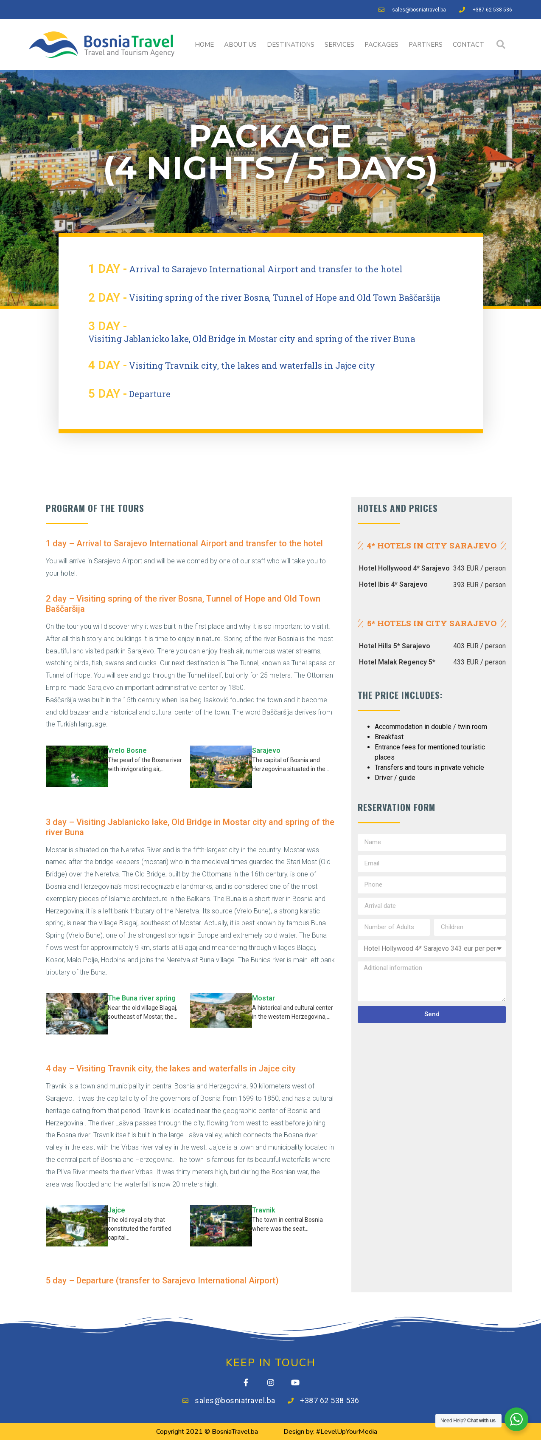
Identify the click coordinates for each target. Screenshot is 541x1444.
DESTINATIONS (290, 44)
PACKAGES (381, 44)
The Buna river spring (142, 998)
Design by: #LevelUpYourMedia (330, 1435)
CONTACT (468, 44)
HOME (204, 44)
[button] (501, 45)
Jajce (116, 1210)
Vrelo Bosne (127, 750)
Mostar (263, 998)
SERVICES (339, 44)
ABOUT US (240, 44)
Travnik (263, 1210)
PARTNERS (426, 44)
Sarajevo (266, 750)
